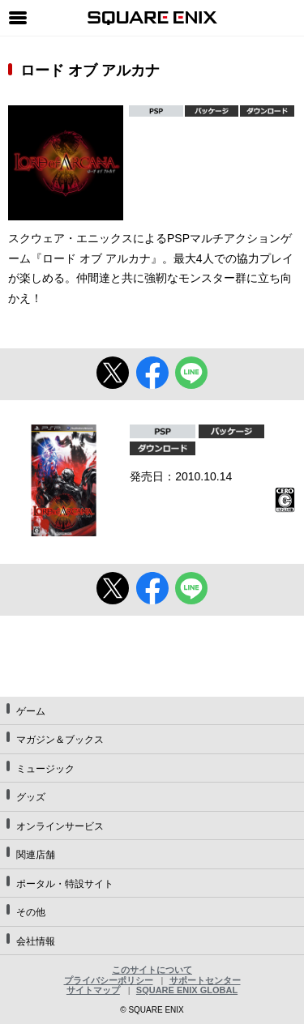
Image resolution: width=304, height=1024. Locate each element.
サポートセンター (205, 980)
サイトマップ (93, 990)
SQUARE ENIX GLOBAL (187, 990)
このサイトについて (152, 970)
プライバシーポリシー (108, 980)
